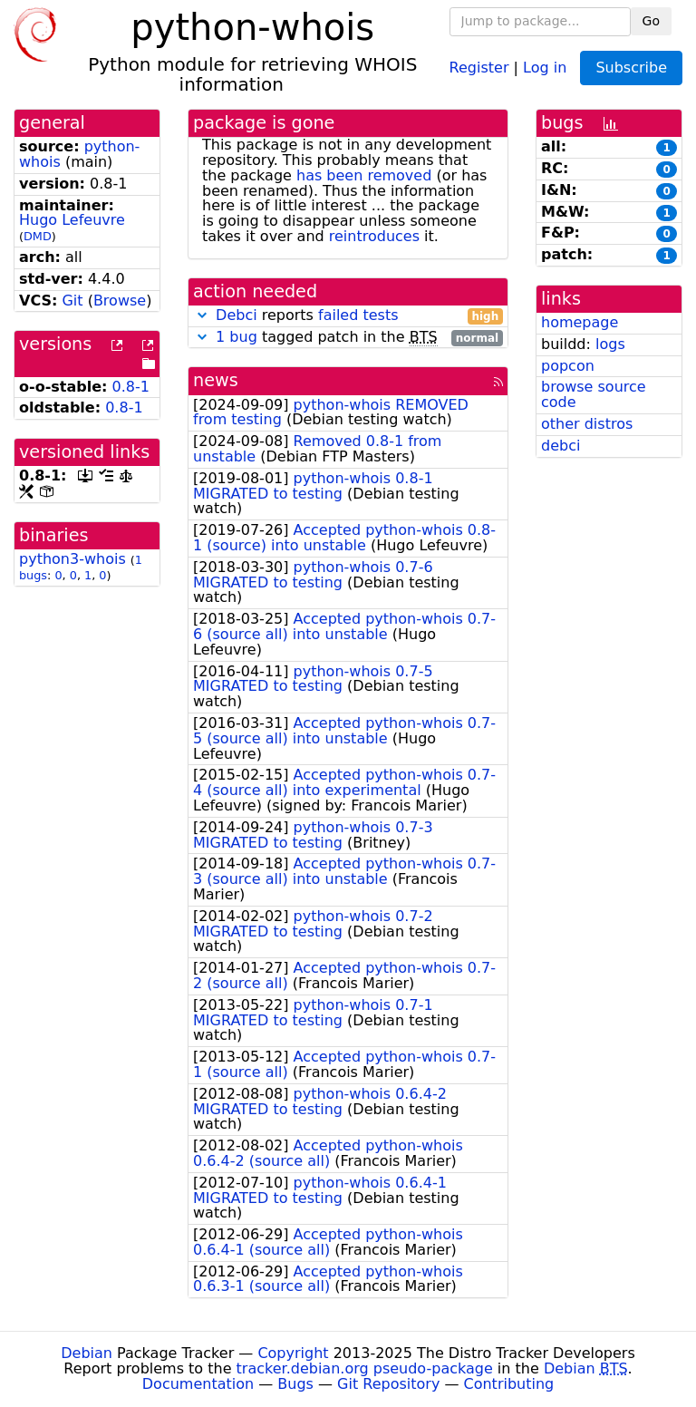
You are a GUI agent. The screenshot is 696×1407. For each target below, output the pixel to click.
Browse (119, 300)
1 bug (236, 336)
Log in (544, 66)
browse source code (593, 394)
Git (72, 300)
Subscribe (631, 67)
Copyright (292, 1353)
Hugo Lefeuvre (72, 219)
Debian (86, 1353)
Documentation (198, 1383)
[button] (202, 315)
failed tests (358, 315)
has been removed (363, 175)
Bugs (295, 1383)
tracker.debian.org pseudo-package (365, 1368)
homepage (579, 322)
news (215, 380)
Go (651, 21)
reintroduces (374, 236)
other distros (587, 423)
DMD (38, 236)
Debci (236, 315)
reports (348, 316)
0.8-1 (131, 386)
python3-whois (72, 559)
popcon (567, 365)
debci (560, 445)
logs (610, 344)
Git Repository (388, 1383)
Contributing (509, 1383)
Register (479, 66)
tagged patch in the (348, 337)
